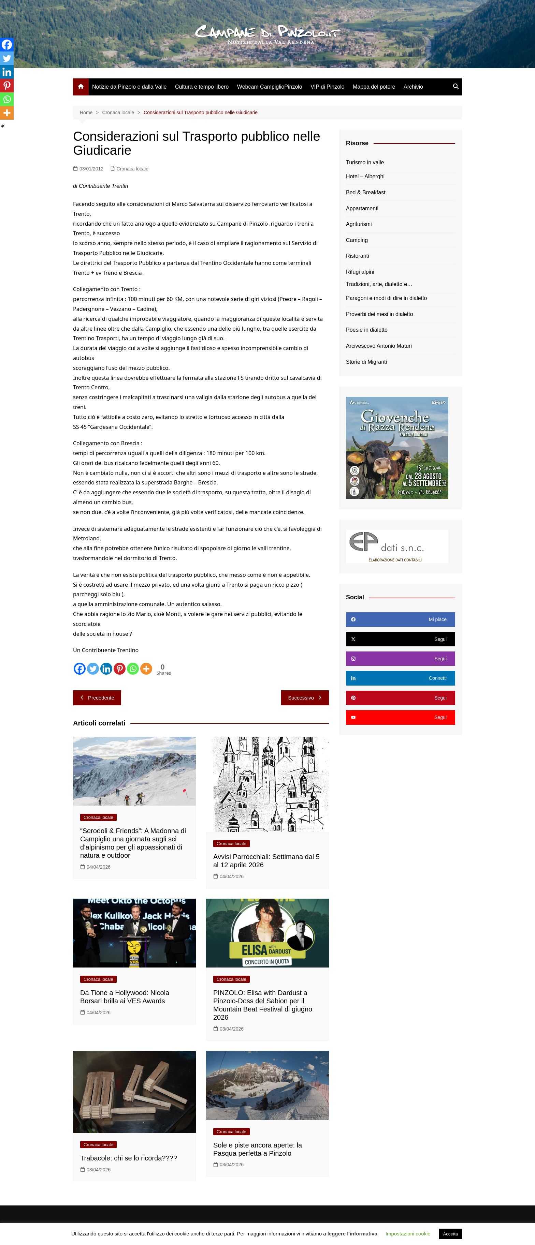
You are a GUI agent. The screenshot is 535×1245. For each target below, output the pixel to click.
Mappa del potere (374, 87)
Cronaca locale (132, 168)
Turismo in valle (365, 162)
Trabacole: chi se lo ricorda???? (128, 1158)
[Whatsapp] (133, 669)
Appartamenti (362, 208)
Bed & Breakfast (366, 192)
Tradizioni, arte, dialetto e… (379, 284)
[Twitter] (93, 669)
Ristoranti (357, 256)
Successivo (305, 698)
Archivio (413, 87)
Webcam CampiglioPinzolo (269, 87)
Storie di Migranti (366, 362)
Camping (357, 240)
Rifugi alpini (360, 272)
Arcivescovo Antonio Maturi (379, 346)
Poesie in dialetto (367, 330)
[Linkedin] (106, 669)
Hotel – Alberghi (365, 176)
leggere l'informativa (352, 1233)
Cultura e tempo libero (202, 87)
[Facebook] (80, 669)
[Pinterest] (120, 669)
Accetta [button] (450, 1233)
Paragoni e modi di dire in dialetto (386, 298)
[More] (146, 669)
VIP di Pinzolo (327, 87)
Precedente (97, 698)
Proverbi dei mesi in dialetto (379, 314)
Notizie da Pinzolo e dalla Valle (129, 87)
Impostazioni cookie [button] (408, 1233)
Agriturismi (359, 224)
